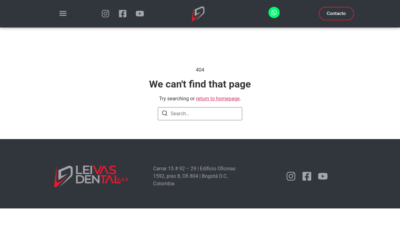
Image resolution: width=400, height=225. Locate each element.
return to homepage (218, 99)
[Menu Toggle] (63, 13)
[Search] (165, 114)
